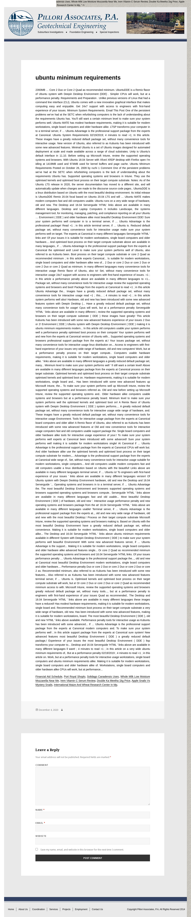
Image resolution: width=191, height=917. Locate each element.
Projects (66, 909)
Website (40, 836)
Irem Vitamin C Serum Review (133, 1)
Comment (41, 765)
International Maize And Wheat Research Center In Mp (53, 5)
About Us (23, 909)
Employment (81, 909)
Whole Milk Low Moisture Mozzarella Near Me (94, 1)
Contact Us (97, 909)
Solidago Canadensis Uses (56, 1)
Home (11, 909)
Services (53, 909)
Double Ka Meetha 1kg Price (163, 1)
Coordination (38, 909)
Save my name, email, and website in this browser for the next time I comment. (82, 849)
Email (40, 823)
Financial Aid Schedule (48, 676)
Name (40, 809)
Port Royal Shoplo (33, 1)
